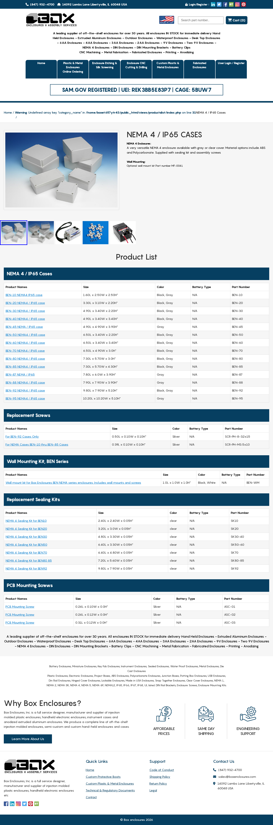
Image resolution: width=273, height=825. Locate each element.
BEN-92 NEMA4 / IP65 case (25, 390)
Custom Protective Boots (103, 777)
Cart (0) (236, 20)
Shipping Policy (159, 777)
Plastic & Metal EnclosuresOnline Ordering (73, 67)
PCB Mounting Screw (19, 606)
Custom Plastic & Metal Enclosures (167, 65)
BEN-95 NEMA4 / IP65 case (25, 398)
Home (41, 63)
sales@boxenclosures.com (234, 777)
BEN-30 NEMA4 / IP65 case (25, 311)
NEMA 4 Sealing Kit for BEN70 (26, 552)
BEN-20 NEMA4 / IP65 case (25, 303)
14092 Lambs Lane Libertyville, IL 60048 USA (239, 786)
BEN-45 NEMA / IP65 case (24, 327)
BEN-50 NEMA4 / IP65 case (25, 335)
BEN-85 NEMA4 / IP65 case (25, 366)
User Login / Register (231, 63)
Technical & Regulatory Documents (110, 790)
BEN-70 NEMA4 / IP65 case (25, 350)
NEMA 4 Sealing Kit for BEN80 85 (28, 560)
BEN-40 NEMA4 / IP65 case (25, 319)
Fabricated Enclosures (199, 65)
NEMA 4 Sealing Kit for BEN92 (26, 568)
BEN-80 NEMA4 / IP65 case (25, 358)
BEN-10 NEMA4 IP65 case (23, 295)
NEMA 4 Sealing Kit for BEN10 (26, 521)
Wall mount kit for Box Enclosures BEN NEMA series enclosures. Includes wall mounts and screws (73, 482)
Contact (91, 797)
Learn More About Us (28, 739)
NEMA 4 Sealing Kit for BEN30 (26, 536)
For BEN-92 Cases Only (22, 436)
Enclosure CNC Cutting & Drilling (136, 65)
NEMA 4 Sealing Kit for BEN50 (26, 544)
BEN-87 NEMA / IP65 (20, 374)
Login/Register (196, 4)
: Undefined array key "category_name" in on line (105, 112)
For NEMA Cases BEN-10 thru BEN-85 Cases (36, 444)
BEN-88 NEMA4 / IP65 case (25, 382)
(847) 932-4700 (40, 4)
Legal (153, 790)
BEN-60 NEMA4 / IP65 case (25, 343)
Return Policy (158, 783)
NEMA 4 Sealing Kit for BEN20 (26, 529)
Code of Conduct (161, 770)
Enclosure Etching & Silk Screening (104, 65)
